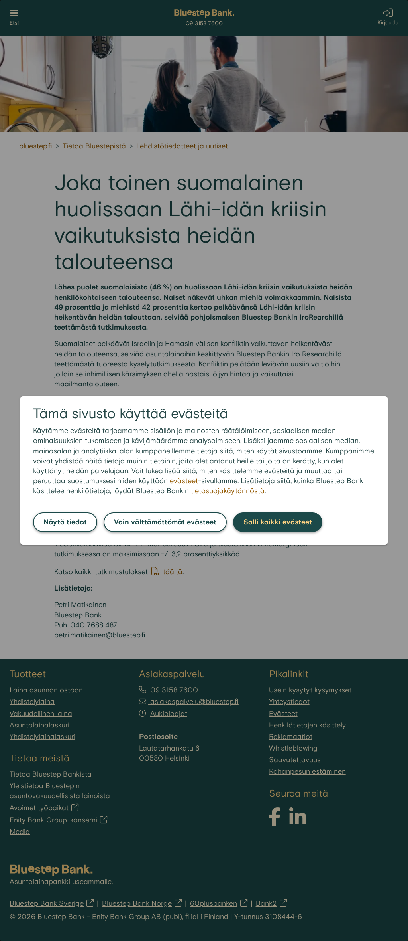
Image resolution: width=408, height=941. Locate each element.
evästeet (184, 481)
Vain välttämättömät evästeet (165, 522)
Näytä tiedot (65, 522)
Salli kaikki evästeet (277, 522)
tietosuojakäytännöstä (228, 491)
